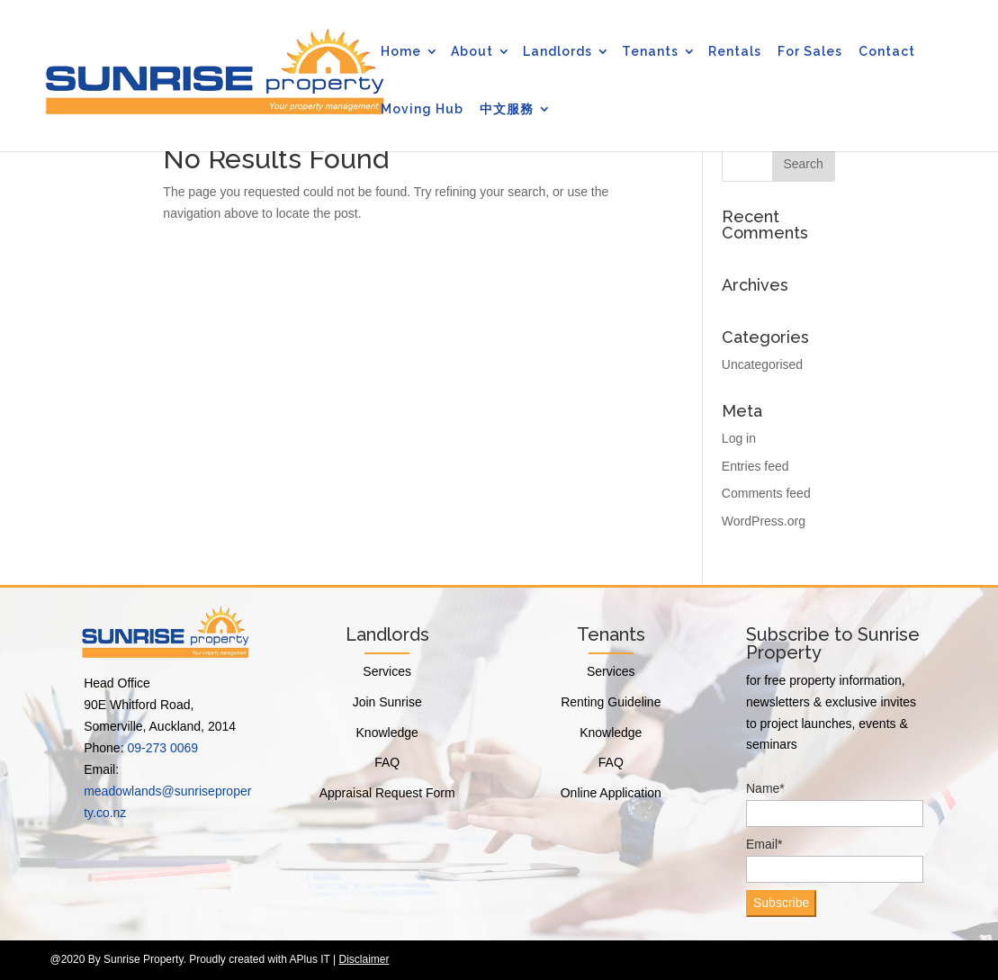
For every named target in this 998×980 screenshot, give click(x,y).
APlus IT (310, 959)
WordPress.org (763, 521)
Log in (739, 438)
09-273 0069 (162, 748)
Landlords (557, 51)
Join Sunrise (387, 702)
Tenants (650, 51)
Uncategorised (762, 364)
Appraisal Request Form (387, 793)
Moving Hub (422, 109)
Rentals (734, 51)
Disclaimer (363, 959)
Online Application (611, 793)
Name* (834, 804)
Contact (887, 51)
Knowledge (387, 732)
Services (387, 671)
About (472, 51)
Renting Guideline (611, 702)
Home (401, 51)
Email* (834, 860)
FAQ (387, 762)
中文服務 (507, 109)
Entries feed (755, 466)
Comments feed (766, 493)
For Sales (810, 51)
